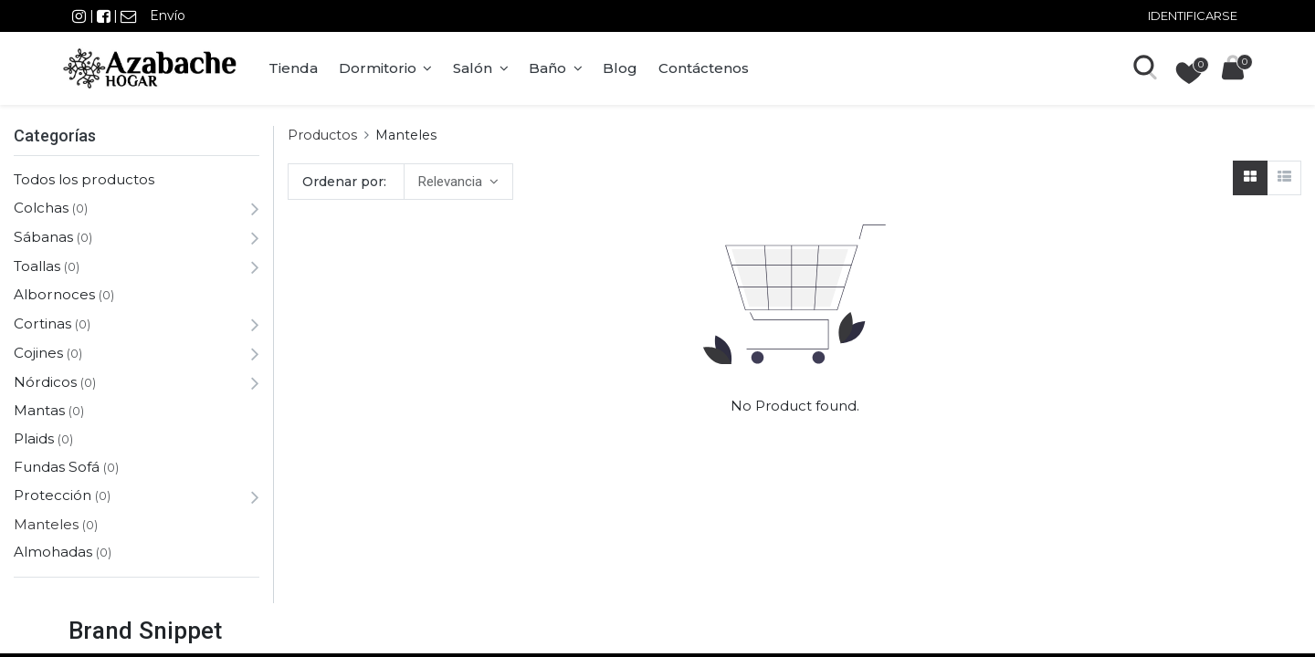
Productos (322, 135)
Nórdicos (45, 382)
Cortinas (42, 323)
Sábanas (43, 236)
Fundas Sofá (57, 466)
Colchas (41, 207)
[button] (458, 181)
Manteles (46, 524)
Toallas (37, 266)
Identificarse (1192, 15)
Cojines (38, 352)
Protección (52, 495)
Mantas (39, 410)
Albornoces (54, 294)
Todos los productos (84, 179)
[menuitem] (298, 68)
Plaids (34, 438)
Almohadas (53, 551)
